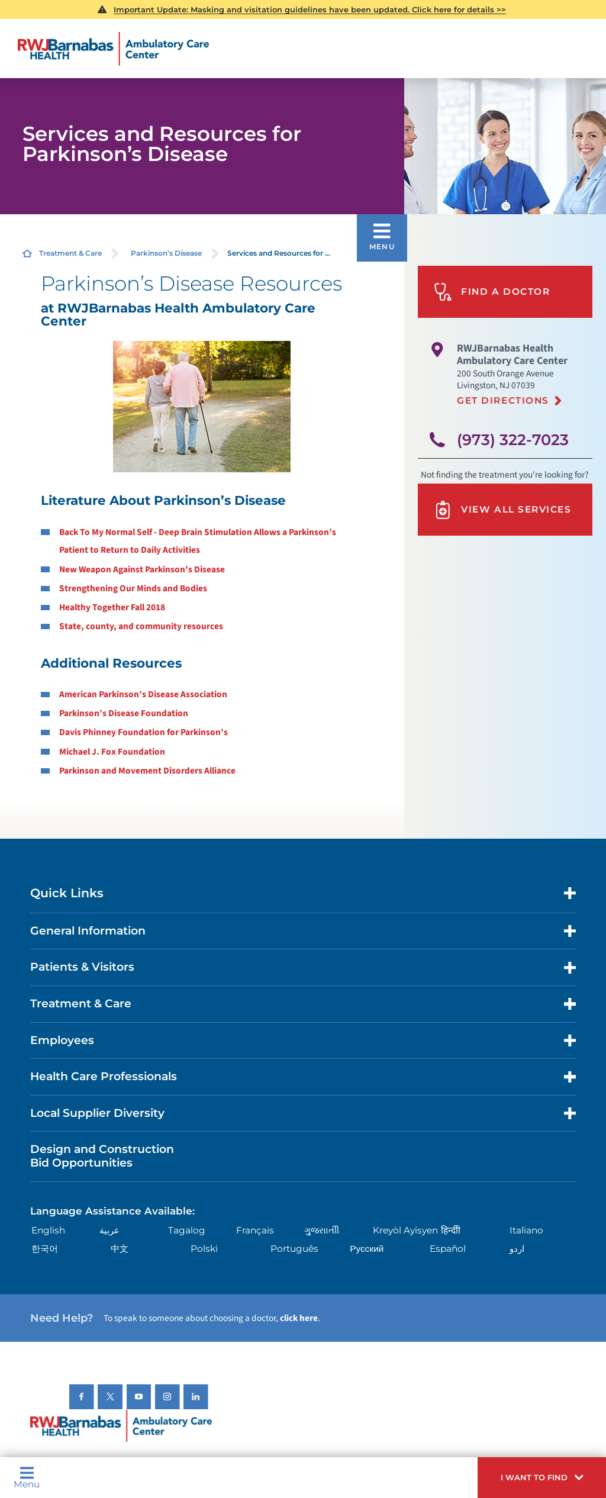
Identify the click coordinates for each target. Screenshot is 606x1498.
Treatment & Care (70, 253)
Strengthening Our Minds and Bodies (133, 588)
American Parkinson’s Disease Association (143, 694)
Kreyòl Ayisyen (405, 1230)
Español (448, 1248)
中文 (119, 1248)
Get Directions (503, 400)
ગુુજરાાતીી (321, 1230)
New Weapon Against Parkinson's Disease (142, 569)
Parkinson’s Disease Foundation (123, 713)
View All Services (502, 510)
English (48, 1230)
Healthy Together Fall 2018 (112, 607)
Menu (27, 1477)
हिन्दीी (450, 1230)
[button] (542, 1477)
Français (255, 1230)
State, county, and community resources (141, 626)
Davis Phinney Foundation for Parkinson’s (143, 732)
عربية (109, 1230)
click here (299, 1318)
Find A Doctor (492, 292)
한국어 (44, 1248)
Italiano (526, 1230)
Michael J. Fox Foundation (112, 751)
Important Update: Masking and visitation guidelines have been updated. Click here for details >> (310, 9)
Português (294, 1248)
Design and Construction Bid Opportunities (102, 1156)
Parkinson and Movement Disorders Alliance (147, 770)
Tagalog (186, 1230)
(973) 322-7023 (513, 439)
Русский (366, 1248)
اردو (517, 1248)
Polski (204, 1248)
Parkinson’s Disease (166, 253)
